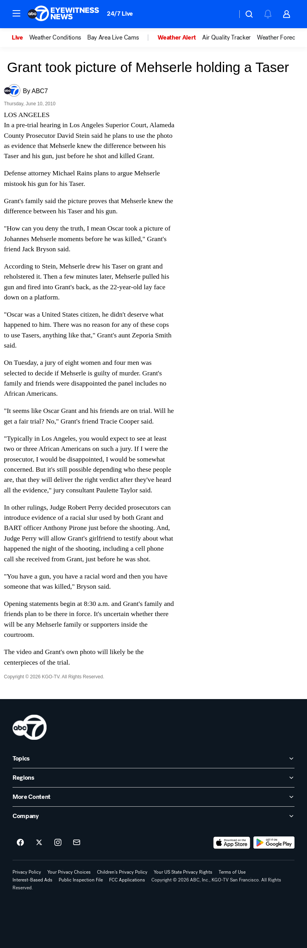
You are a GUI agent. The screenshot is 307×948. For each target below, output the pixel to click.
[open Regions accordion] (153, 778)
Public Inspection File (81, 880)
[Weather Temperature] (225, 14)
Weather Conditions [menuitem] (55, 37)
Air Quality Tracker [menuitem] (226, 37)
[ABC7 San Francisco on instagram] (58, 843)
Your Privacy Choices (69, 872)
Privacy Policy (27, 872)
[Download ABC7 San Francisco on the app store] (232, 842)
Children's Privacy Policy (122, 872)
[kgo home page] (30, 727)
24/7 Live (120, 13)
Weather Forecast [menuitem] (280, 37)
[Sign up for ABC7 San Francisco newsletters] (76, 843)
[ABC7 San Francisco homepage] (63, 14)
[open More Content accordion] (153, 797)
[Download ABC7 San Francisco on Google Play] (273, 842)
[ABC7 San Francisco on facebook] (20, 843)
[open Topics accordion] (153, 758)
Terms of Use (232, 872)
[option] (20, 37)
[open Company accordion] (153, 816)
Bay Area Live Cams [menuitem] (112, 37)
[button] (16, 13)
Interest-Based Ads (32, 880)
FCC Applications (127, 880)
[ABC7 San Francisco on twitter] (39, 843)
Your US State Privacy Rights (183, 872)
